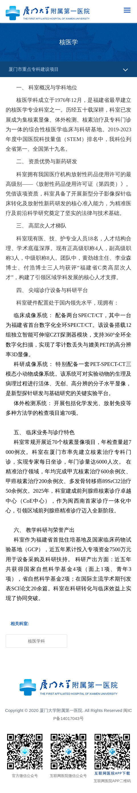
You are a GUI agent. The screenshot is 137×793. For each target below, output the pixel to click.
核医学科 (36, 641)
